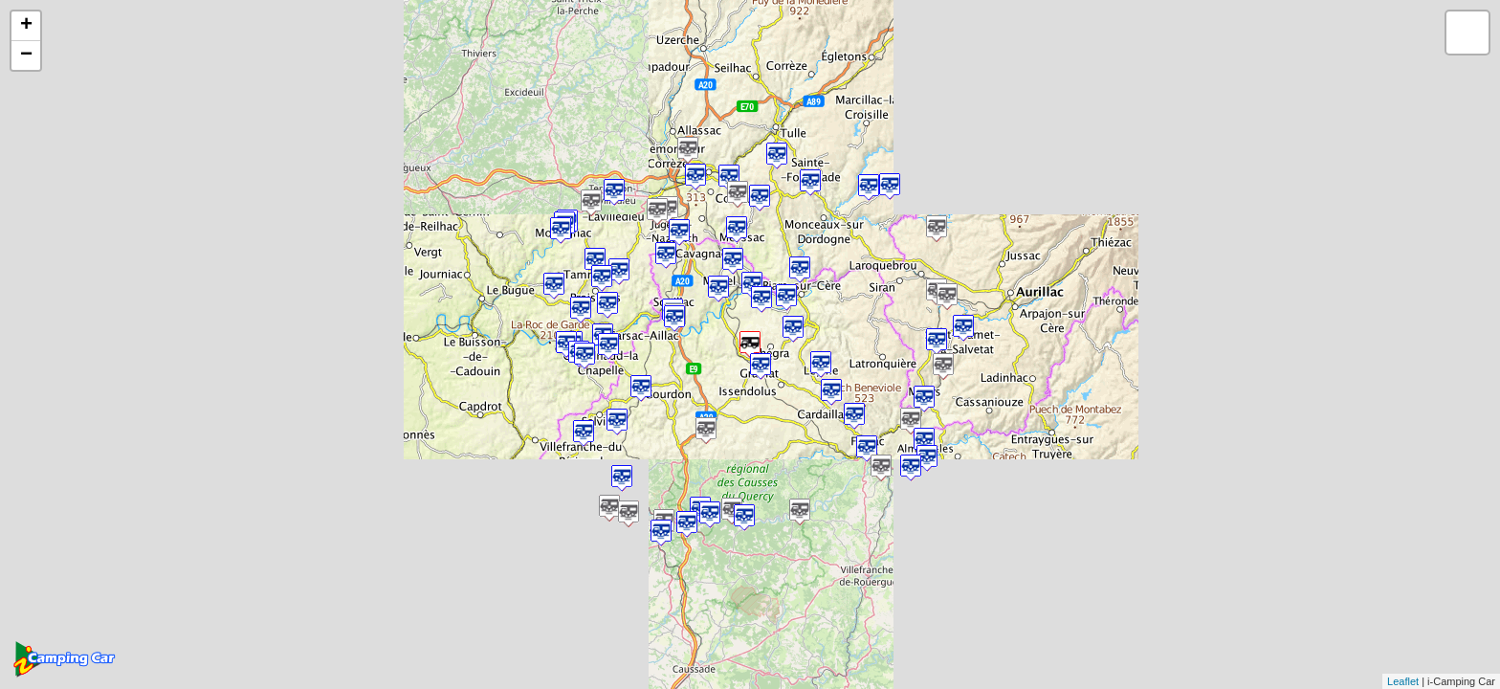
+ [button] (26, 25)
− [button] (26, 55)
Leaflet (1403, 681)
